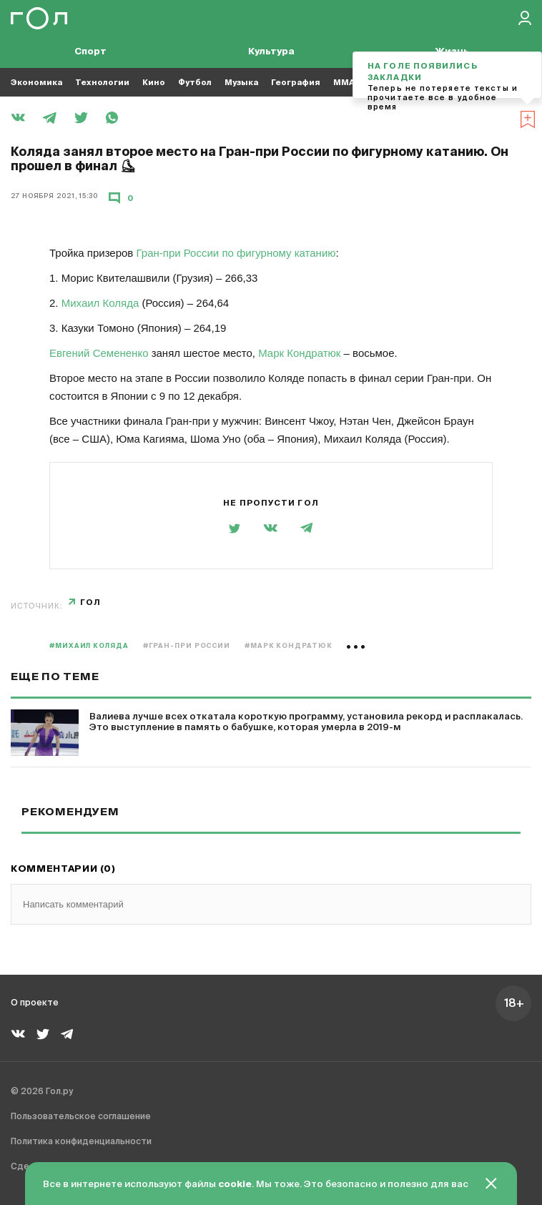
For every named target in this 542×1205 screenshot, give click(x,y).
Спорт (90, 51)
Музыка (241, 83)
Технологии (102, 83)
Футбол (195, 83)
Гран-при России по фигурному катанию (236, 253)
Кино (153, 83)
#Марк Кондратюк (288, 646)
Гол (90, 602)
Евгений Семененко (98, 353)
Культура (271, 51)
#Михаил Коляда (89, 646)
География (295, 83)
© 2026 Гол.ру (42, 1092)
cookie (235, 1184)
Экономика (36, 83)
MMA (344, 83)
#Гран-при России (186, 646)
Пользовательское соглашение (81, 1117)
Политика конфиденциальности (81, 1142)
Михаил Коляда (100, 303)
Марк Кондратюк (299, 353)
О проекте (35, 1003)
